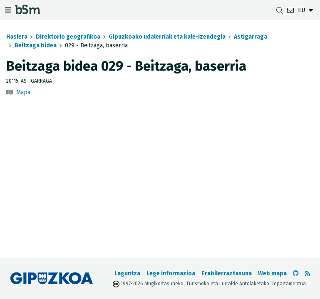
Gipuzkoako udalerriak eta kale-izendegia (167, 36)
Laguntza (127, 273)
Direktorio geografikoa (68, 36)
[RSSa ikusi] (307, 273)
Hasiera (16, 36)
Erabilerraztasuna (226, 273)
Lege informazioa (170, 273)
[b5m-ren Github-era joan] (296, 273)
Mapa (23, 92)
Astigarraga (250, 36)
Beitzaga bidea (36, 45)
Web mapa (272, 273)
